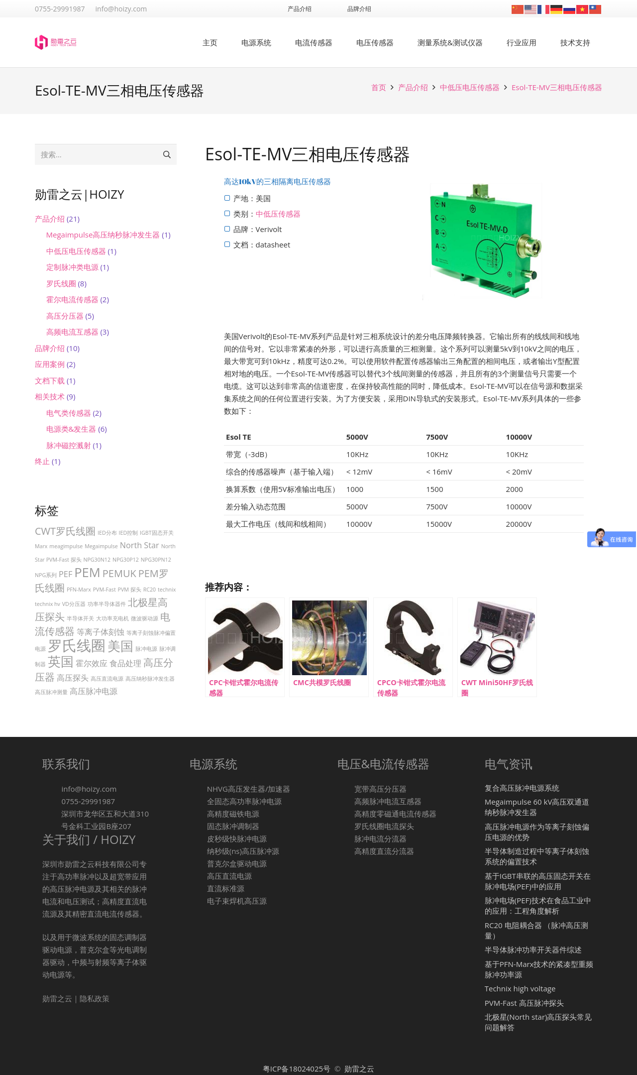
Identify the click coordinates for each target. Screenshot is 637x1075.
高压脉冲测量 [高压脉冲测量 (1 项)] (51, 692)
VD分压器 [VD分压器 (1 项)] (74, 603)
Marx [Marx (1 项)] (41, 546)
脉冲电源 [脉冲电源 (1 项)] (146, 648)
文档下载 (50, 380)
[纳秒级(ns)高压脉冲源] (198, 851)
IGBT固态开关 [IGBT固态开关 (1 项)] (156, 532)
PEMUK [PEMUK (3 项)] (119, 573)
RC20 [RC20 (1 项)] (149, 589)
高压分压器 (65, 316)
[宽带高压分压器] (346, 789)
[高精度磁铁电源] (198, 814)
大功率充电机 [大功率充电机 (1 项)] (112, 618)
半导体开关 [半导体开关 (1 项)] (80, 618)
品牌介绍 (50, 348)
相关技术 (50, 396)
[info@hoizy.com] (51, 789)
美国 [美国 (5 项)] (120, 646)
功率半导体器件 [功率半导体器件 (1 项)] (107, 603)
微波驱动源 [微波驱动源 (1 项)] (144, 618)
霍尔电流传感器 (72, 299)
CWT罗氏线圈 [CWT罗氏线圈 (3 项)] (65, 531)
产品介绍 (413, 87)
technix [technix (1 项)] (167, 589)
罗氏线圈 (61, 283)
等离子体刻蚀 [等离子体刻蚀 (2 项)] (100, 631)
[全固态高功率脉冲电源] (198, 801)
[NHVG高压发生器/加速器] (198, 789)
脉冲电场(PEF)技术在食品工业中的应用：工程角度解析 (538, 905)
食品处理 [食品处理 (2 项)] (125, 663)
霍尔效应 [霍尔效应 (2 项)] (91, 663)
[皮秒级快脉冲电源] (198, 839)
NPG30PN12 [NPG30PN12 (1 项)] (156, 559)
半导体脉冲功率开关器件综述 (533, 950)
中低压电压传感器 (470, 87)
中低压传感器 (278, 214)
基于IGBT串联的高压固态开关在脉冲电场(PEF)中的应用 (538, 881)
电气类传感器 (68, 413)
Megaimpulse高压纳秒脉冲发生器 (103, 234)
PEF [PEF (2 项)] (65, 574)
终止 (42, 461)
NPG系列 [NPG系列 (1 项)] (46, 575)
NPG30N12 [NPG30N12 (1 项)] (96, 559)
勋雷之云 (359, 1069)
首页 (378, 87)
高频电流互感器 (72, 332)
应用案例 (50, 364)
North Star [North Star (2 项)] (139, 545)
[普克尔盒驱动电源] (198, 863)
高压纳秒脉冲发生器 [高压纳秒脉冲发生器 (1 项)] (150, 678)
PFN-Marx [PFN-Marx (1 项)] (79, 589)
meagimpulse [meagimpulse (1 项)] (66, 546)
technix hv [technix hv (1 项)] (47, 603)
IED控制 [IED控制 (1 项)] (128, 532)
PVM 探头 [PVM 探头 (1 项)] (129, 589)
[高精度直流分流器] (346, 851)
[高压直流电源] (198, 876)
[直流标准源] (198, 888)
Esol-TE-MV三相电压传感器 (557, 87)
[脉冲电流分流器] (346, 839)
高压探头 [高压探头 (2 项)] (73, 677)
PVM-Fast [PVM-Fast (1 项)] (104, 589)
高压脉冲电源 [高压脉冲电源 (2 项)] (93, 691)
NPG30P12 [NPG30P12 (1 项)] (125, 559)
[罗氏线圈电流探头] (346, 826)
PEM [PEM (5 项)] (87, 572)
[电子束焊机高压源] (198, 901)
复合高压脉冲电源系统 (522, 788)
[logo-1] (55, 42)
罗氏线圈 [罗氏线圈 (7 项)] (77, 645)
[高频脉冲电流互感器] (346, 801)
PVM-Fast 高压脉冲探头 (524, 1003)
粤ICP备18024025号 (297, 1069)
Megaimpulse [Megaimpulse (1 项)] (101, 546)
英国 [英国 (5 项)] (61, 661)
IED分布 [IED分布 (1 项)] (107, 532)
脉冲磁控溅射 (68, 445)
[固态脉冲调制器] (198, 826)
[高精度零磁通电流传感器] (346, 814)
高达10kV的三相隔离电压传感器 (277, 181)
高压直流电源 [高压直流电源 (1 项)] (107, 678)
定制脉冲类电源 (72, 267)
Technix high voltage (520, 988)
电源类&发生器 (71, 429)
